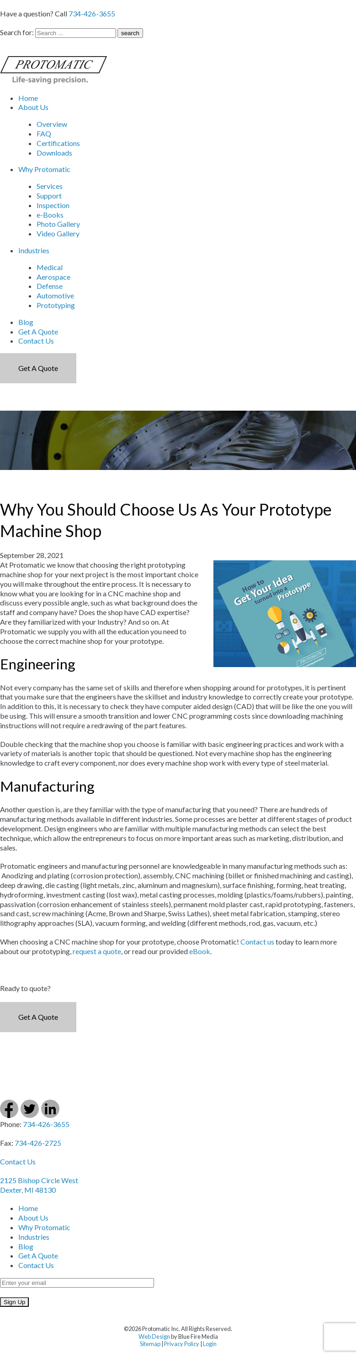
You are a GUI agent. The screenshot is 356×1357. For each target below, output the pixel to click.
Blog (25, 322)
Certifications (58, 143)
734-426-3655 (92, 13)
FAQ (44, 133)
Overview (52, 124)
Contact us (257, 941)
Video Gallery (58, 233)
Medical (50, 267)
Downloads (54, 152)
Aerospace (53, 276)
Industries (33, 250)
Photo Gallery (58, 223)
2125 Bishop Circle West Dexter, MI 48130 (39, 1185)
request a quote (97, 951)
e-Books (50, 214)
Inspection (53, 205)
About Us (33, 107)
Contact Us (36, 340)
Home (28, 98)
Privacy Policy (181, 1343)
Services (50, 186)
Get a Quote (38, 368)
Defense (50, 286)
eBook (199, 951)
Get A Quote (38, 331)
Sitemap (150, 1343)
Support (49, 195)
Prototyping (56, 305)
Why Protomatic (44, 169)
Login (210, 1343)
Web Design (154, 1336)
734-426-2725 (38, 1142)
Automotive (55, 295)
